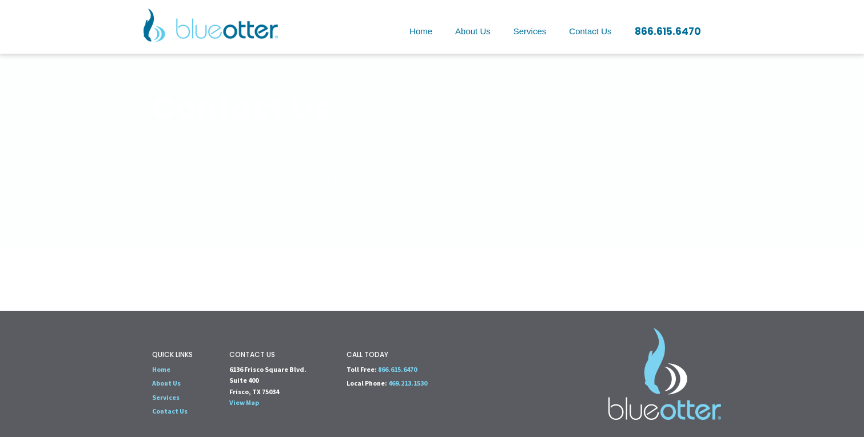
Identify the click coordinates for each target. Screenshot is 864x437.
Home (420, 31)
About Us (473, 31)
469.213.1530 (407, 383)
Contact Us (590, 31)
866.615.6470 (668, 31)
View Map (244, 402)
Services (530, 31)
